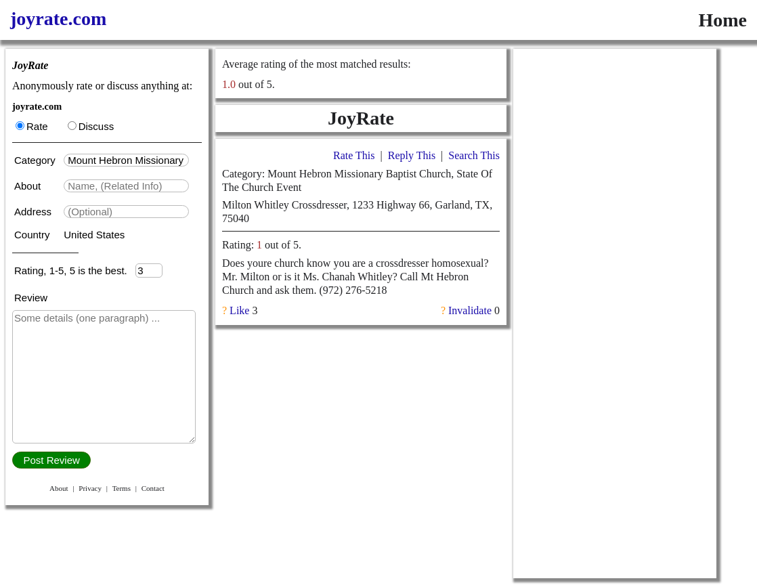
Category (37, 160)
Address (34, 211)
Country (33, 234)
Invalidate (470, 310)
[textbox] (126, 160)
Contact (153, 488)
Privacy (90, 488)
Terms (121, 488)
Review (30, 297)
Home (722, 19)
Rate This (353, 155)
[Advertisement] (614, 133)
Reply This (411, 155)
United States (94, 234)
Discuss (91, 126)
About (28, 186)
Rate (32, 126)
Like (239, 310)
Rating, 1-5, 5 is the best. (74, 270)
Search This (474, 155)
